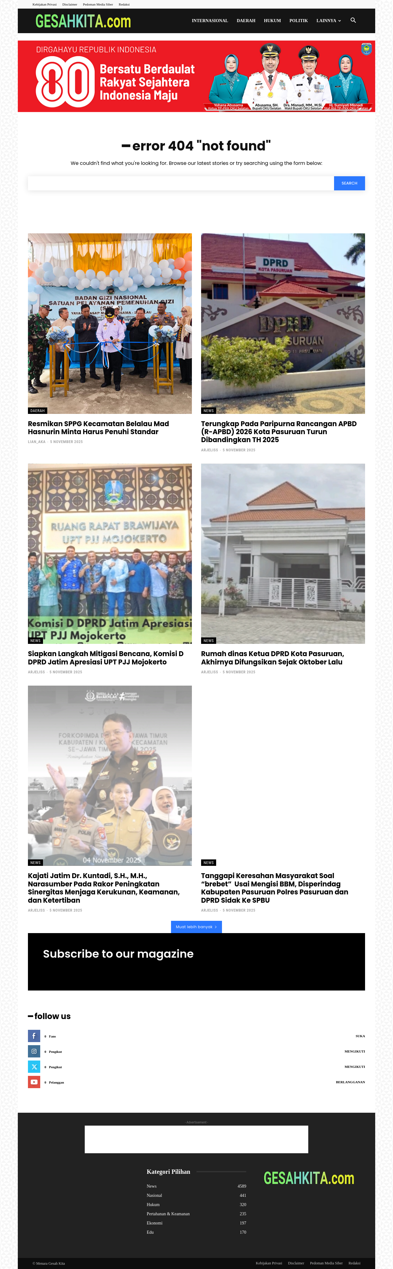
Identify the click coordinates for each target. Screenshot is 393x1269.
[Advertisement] (196, 1139)
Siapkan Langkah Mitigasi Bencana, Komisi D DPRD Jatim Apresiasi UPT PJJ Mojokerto (106, 658)
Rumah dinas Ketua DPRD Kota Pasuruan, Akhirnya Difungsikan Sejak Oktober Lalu (272, 658)
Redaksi (124, 4)
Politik (299, 20)
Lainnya (329, 20)
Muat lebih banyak (196, 926)
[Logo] (85, 21)
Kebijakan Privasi (45, 4)
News (209, 410)
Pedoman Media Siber (98, 4)
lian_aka (37, 441)
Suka (360, 1036)
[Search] (349, 183)
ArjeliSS (209, 450)
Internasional (210, 20)
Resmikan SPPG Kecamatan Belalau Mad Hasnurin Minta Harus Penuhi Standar (98, 428)
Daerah (246, 20)
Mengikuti (354, 1051)
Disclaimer (69, 4)
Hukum (272, 20)
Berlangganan (350, 1082)
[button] (353, 21)
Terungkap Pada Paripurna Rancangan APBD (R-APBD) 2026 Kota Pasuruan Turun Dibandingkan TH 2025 (279, 432)
